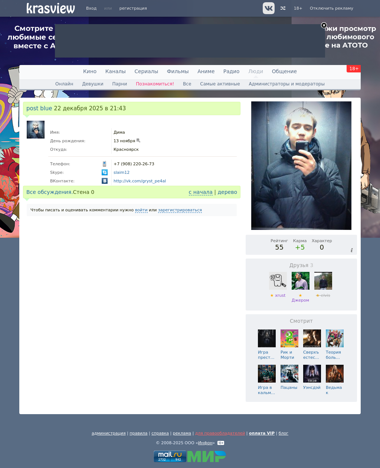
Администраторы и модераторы (287, 84)
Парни (119, 84)
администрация (109, 433)
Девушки (92, 84)
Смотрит (301, 321)
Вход (91, 8)
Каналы (115, 71)
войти (141, 210)
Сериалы (146, 71)
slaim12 (122, 172)
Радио (231, 71)
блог (283, 433)
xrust (278, 293)
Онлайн (64, 84)
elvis (323, 293)
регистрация (133, 8)
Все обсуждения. (49, 192)
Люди (255, 71)
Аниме (205, 71)
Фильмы (178, 71)
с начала (201, 192)
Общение (284, 71)
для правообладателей (220, 433)
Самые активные (220, 84)
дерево (227, 192)
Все (187, 84)
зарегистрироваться (180, 210)
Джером (300, 295)
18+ (298, 8)
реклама (182, 433)
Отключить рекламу (331, 8)
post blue (39, 108)
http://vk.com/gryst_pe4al (140, 181)
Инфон (205, 443)
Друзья (301, 265)
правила (138, 433)
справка (160, 433)
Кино (89, 71)
